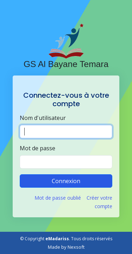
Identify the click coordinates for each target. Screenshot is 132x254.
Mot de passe (37, 148)
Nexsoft (76, 247)
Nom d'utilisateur (43, 118)
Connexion (66, 181)
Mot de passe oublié (57, 197)
